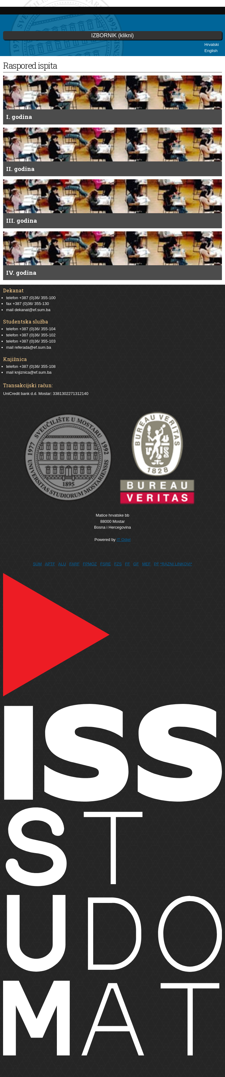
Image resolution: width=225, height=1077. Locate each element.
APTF (50, 564)
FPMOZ (90, 564)
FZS (118, 564)
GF (136, 564)
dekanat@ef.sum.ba (32, 309)
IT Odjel (123, 539)
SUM (37, 564)
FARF (74, 564)
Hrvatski (211, 44)
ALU (62, 564)
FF (127, 564)
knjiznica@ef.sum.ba (32, 372)
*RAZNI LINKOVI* (176, 564)
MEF (146, 564)
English (211, 50)
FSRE (105, 564)
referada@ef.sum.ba (32, 347)
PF (156, 564)
